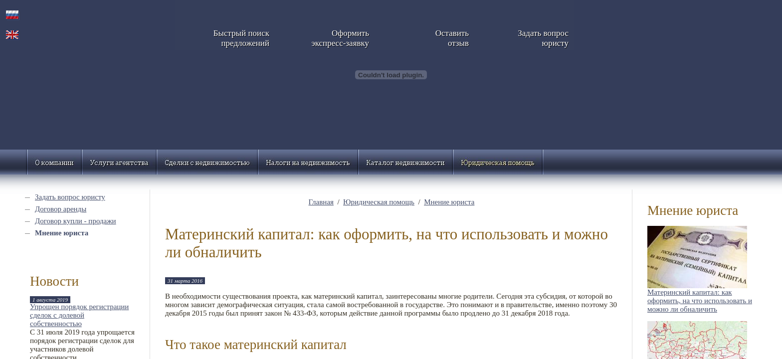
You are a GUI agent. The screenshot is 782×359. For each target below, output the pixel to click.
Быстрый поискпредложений (241, 38)
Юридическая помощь (378, 202)
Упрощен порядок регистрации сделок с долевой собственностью (79, 315)
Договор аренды (60, 209)
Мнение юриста (61, 233)
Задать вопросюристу (543, 38)
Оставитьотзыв (452, 38)
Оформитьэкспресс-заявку (340, 38)
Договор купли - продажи (75, 221)
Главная (321, 202)
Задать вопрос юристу (70, 197)
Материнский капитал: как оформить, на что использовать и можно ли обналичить (699, 300)
